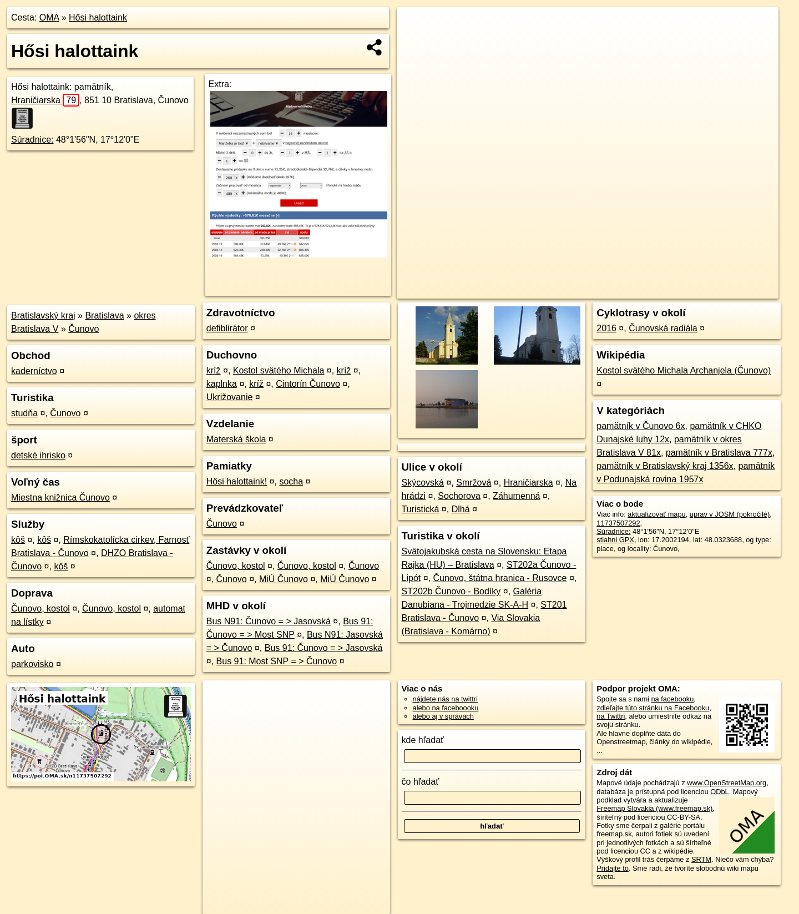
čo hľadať (420, 781)
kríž (213, 370)
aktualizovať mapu (656, 514)
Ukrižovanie (229, 397)
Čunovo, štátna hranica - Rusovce (500, 578)
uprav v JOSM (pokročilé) (730, 514)
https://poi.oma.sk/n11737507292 (726, 290)
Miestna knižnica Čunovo (60, 497)
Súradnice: (32, 139)
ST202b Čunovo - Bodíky (451, 591)
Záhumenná (516, 496)
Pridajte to (612, 868)
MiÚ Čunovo (283, 579)
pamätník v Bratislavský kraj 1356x (664, 466)
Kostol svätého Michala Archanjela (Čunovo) (683, 370)
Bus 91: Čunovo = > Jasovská (324, 648)
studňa (24, 413)
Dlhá (461, 509)
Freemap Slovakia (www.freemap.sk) (654, 808)
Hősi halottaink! (236, 481)
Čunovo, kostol (40, 608)
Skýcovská (423, 482)
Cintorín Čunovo (308, 383)
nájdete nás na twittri (445, 699)
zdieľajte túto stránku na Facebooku (652, 708)
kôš (18, 539)
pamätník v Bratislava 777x (719, 452)
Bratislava (104, 315)
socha (291, 481)
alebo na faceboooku (446, 708)
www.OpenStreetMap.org (726, 783)
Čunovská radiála (663, 328)
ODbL (719, 791)
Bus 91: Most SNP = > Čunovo (276, 661)
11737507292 (618, 523)
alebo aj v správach (443, 716)
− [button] (415, 43)
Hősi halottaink (98, 17)
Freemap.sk (641, 290)
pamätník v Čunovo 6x (640, 426)
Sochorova (459, 496)
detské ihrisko (38, 455)
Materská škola (236, 439)
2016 (606, 328)
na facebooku (672, 699)
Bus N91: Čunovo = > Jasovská (268, 621)
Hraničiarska (45, 100)
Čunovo (83, 329)
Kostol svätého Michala (279, 370)
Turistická (420, 509)
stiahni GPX (615, 540)
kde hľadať (423, 740)
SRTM (701, 859)
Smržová (473, 482)
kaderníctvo (34, 371)
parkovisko (32, 664)
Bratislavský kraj (43, 315)
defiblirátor (227, 328)
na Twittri (610, 716)
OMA (49, 17)
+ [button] (415, 26)
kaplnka (221, 383)
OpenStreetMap (583, 290)
